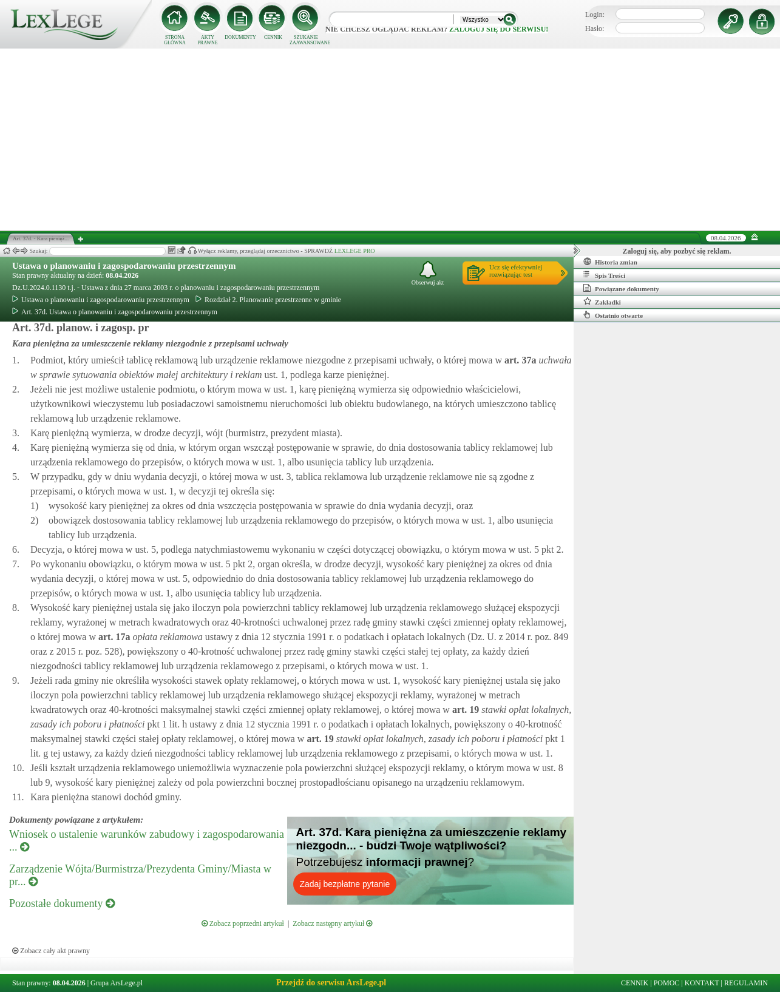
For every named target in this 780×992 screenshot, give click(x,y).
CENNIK (273, 37)
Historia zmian (610, 261)
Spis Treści (604, 275)
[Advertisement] (390, 139)
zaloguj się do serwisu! (498, 29)
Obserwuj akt (428, 273)
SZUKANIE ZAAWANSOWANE (306, 40)
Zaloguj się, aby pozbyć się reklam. (677, 251)
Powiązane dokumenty (621, 288)
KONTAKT (702, 983)
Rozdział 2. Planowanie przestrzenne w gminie (268, 299)
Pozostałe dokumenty (62, 903)
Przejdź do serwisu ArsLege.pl (331, 982)
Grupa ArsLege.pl (116, 983)
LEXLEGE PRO (354, 251)
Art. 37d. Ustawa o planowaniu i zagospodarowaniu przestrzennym (114, 312)
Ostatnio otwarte (613, 315)
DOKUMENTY (240, 37)
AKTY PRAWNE (207, 40)
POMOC (667, 983)
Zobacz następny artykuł (332, 923)
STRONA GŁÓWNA (175, 40)
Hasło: (594, 28)
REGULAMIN (746, 983)
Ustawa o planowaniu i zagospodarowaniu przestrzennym (124, 266)
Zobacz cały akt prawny (51, 950)
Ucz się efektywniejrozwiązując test (515, 270)
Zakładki (602, 301)
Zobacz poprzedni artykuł (243, 923)
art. (519, 360)
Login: (595, 14)
